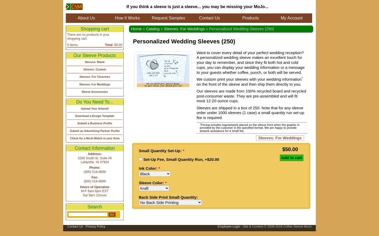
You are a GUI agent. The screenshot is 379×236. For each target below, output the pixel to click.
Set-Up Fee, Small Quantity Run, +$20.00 (179, 159)
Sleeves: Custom (94, 69)
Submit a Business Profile (94, 123)
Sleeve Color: (153, 183)
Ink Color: (149, 168)
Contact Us (209, 18)
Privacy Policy (95, 226)
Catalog (153, 29)
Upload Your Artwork (95, 108)
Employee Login (228, 226)
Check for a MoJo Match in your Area (94, 138)
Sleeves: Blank (95, 62)
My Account (292, 18)
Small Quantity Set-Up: (161, 150)
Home (136, 29)
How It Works (127, 18)
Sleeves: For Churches (94, 76)
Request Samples (168, 18)
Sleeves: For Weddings (184, 29)
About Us (86, 18)
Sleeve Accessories (95, 91)
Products (250, 18)
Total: (109, 45)
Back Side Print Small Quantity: (168, 197)
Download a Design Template (94, 115)
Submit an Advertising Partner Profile (95, 130)
